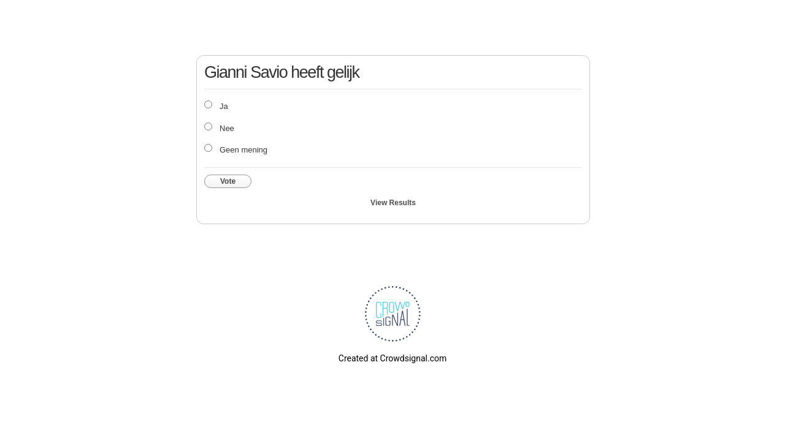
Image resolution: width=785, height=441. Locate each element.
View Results (393, 202)
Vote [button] (228, 181)
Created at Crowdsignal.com (392, 358)
